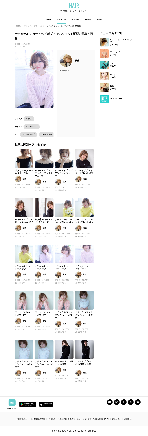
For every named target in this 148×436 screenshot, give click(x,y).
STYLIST (75, 19)
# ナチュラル (31, 126)
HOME (49, 19)
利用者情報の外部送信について (96, 419)
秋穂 (77, 60)
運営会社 (127, 419)
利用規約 (51, 419)
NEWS (99, 19)
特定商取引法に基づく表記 (69, 419)
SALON (88, 19)
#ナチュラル (47, 134)
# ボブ (29, 119)
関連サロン (116, 419)
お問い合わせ (22, 419)
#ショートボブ (29, 134)
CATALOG (61, 19)
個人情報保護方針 (38, 419)
